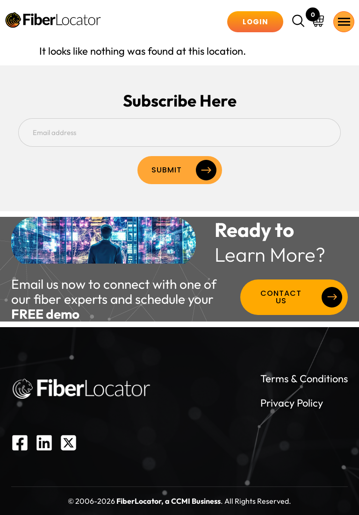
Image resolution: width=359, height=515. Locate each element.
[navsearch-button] (299, 22)
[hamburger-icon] (343, 21)
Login (255, 22)
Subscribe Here (180, 101)
